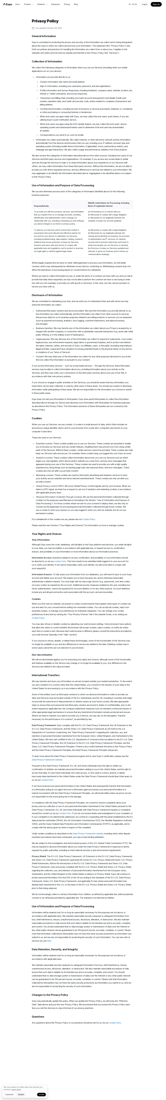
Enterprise (55, 4)
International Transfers (46, 675)
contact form (60, 561)
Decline (21, 1094)
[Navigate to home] (7, 4)
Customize (9, 1094)
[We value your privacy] (25, 1091)
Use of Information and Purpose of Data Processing (63, 185)
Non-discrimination (42, 654)
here (49, 941)
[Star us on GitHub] (133, 4)
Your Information (41, 539)
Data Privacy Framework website (47, 759)
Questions (38, 1016)
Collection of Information (47, 61)
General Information (44, 36)
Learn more (16, 1089)
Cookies (37, 418)
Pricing (67, 4)
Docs (17, 4)
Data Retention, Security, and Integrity (55, 949)
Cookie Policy (88, 519)
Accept (41, 1094)
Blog (76, 4)
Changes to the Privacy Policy (50, 994)
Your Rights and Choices (46, 533)
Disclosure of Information (47, 295)
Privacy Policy (45, 20)
